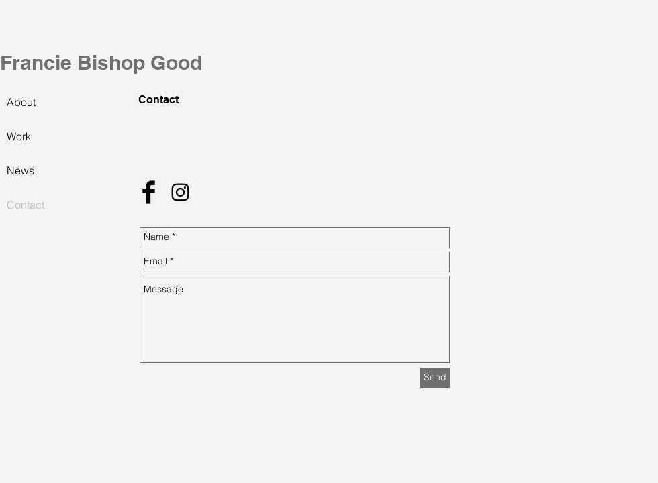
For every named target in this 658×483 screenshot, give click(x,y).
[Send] (435, 378)
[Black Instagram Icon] (180, 192)
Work (19, 136)
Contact (25, 204)
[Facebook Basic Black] (148, 192)
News (20, 170)
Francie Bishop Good (101, 62)
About (21, 102)
